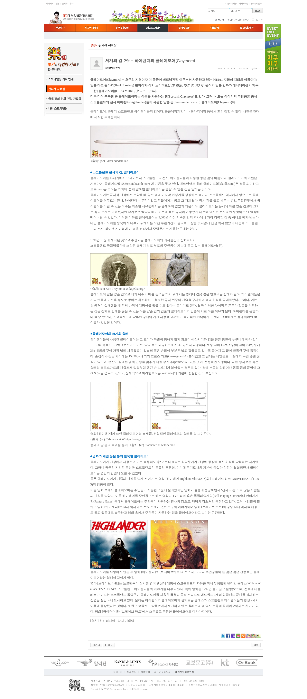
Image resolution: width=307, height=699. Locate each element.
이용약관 (145, 672)
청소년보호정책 (162, 672)
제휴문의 (131, 672)
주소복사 (255, 68)
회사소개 (118, 672)
